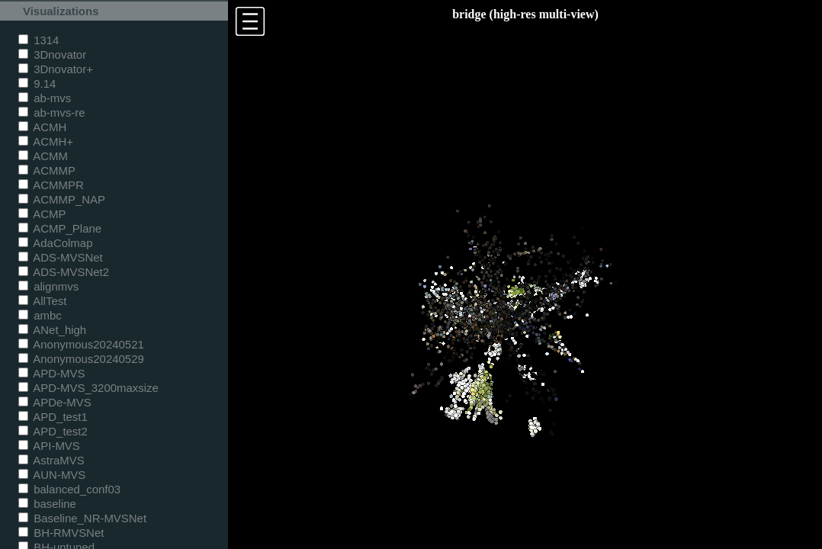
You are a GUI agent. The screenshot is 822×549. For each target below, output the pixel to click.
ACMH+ (45, 141)
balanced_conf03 (69, 489)
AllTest (42, 300)
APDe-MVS (55, 402)
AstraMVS (51, 460)
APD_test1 (53, 416)
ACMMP (46, 170)
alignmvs (48, 286)
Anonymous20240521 (81, 344)
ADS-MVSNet (60, 257)
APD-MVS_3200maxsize (88, 387)
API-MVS (49, 445)
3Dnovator (52, 54)
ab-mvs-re (51, 112)
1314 (38, 40)
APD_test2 (53, 431)
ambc (40, 315)
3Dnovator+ (55, 69)
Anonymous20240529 (81, 358)
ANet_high (52, 329)
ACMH (42, 126)
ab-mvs (44, 98)
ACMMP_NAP (61, 199)
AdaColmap (55, 242)
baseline (47, 503)
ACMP (42, 213)
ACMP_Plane (59, 228)
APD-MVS (51, 373)
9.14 (37, 83)
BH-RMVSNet (61, 532)
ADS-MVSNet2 (63, 271)
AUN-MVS (51, 474)
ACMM (43, 155)
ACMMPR (51, 184)
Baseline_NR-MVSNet (82, 518)
